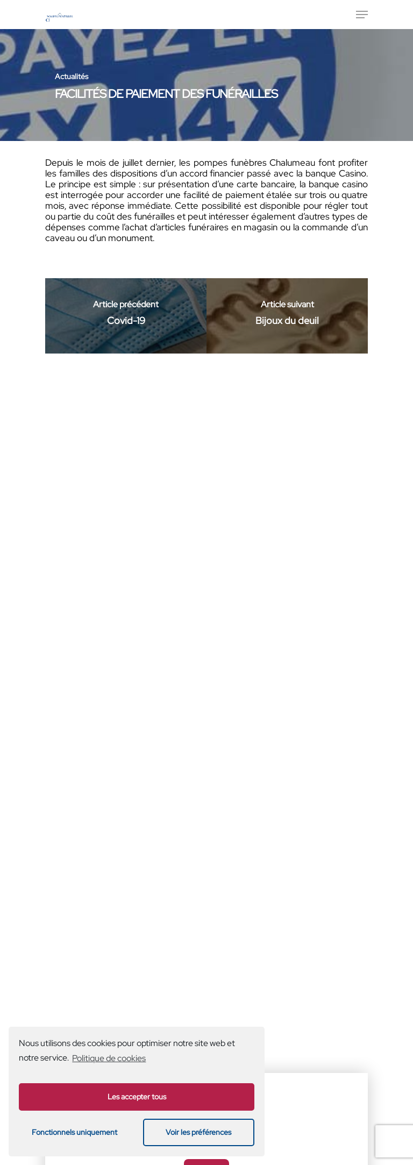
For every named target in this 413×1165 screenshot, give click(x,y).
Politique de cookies (109, 1058)
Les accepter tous (137, 1096)
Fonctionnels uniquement (74, 1132)
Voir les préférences (198, 1132)
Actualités (71, 76)
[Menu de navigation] (362, 14)
